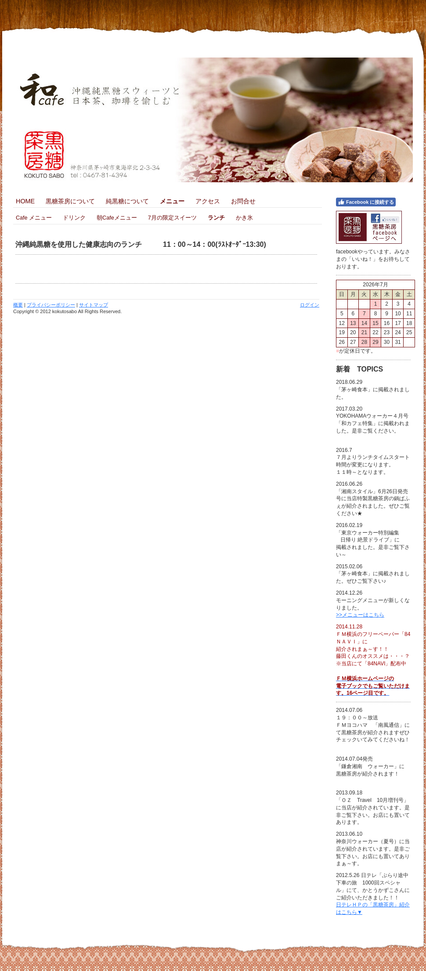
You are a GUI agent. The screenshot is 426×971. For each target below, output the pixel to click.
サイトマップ (93, 304)
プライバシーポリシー (51, 304)
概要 (18, 304)
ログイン (309, 304)
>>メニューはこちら (360, 615)
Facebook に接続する (366, 202)
